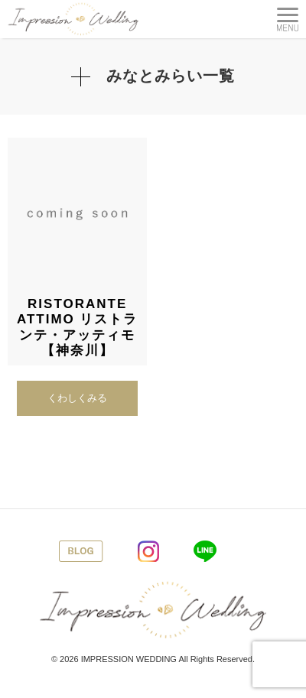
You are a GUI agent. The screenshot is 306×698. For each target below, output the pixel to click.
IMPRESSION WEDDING (129, 659)
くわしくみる (77, 398)
